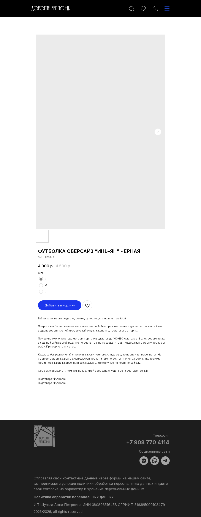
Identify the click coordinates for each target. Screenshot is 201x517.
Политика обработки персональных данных (74, 497)
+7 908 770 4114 (147, 442)
